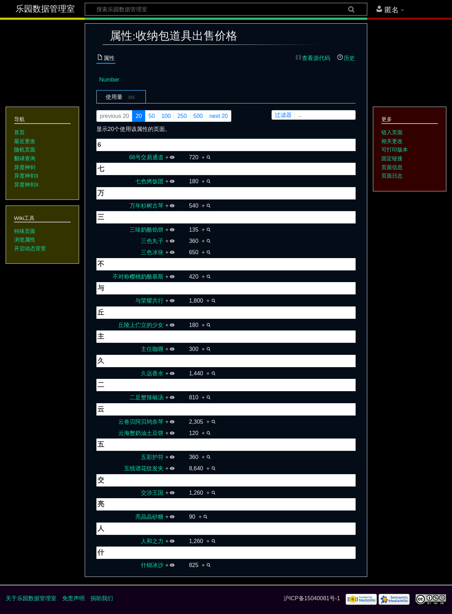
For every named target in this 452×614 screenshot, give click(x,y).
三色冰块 (152, 252)
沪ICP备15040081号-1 (312, 598)
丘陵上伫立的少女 (140, 325)
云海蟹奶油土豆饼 (140, 433)
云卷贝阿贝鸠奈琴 (140, 422)
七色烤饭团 (149, 181)
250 (182, 116)
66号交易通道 (146, 157)
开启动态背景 (30, 248)
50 (152, 116)
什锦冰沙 (152, 565)
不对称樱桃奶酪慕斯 (138, 277)
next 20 (218, 116)
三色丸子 (152, 241)
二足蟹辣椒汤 (146, 397)
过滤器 (314, 115)
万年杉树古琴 (146, 206)
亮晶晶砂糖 (149, 517)
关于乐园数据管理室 (31, 598)
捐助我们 (101, 598)
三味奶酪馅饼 (146, 230)
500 (198, 116)
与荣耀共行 (149, 301)
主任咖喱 (152, 349)
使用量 (121, 97)
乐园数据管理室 (45, 8)
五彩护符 (152, 457)
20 (139, 116)
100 (166, 116)
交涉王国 (152, 493)
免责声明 (73, 598)
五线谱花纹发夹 (143, 468)
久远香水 (152, 373)
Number (109, 80)
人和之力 (152, 541)
